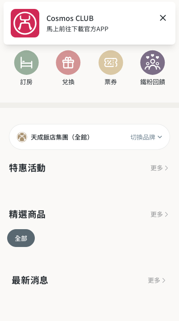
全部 (21, 238)
